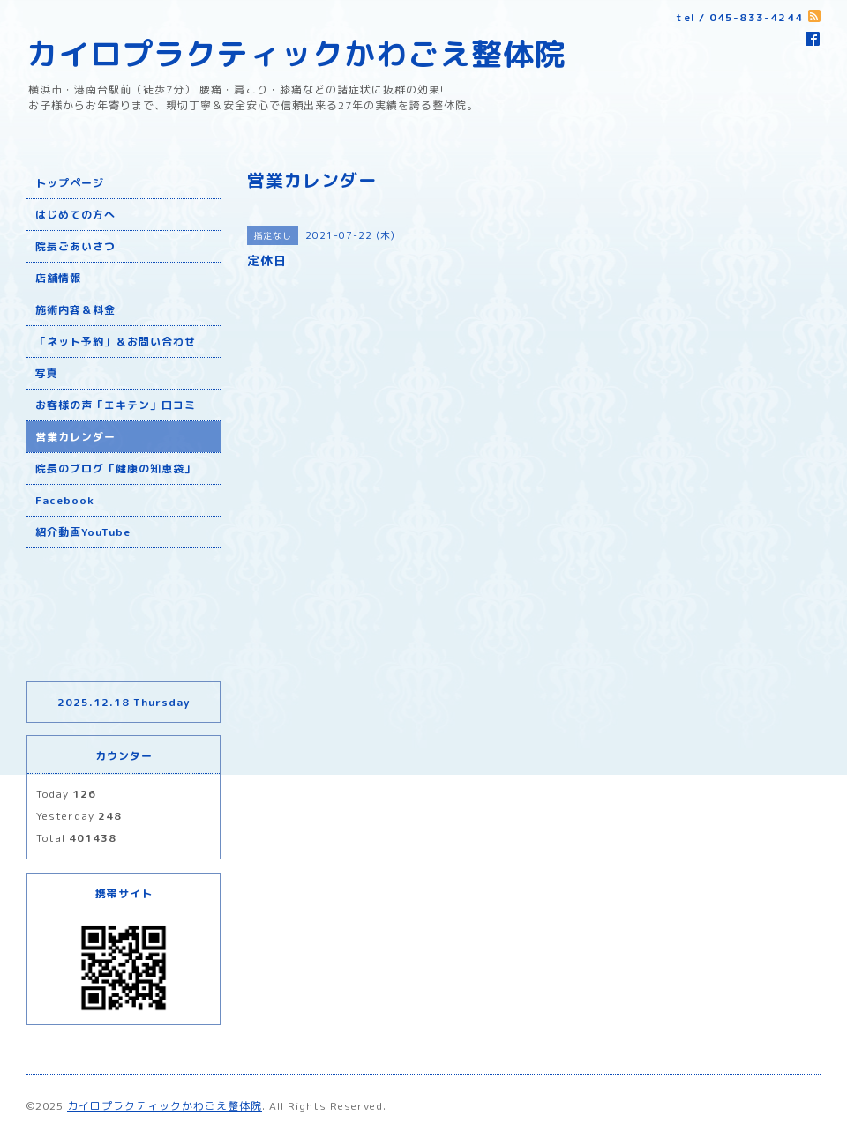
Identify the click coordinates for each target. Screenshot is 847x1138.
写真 (46, 373)
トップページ (69, 182)
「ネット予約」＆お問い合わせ (115, 341)
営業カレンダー (75, 436)
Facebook (64, 500)
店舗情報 (58, 278)
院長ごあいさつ (75, 246)
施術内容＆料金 (75, 309)
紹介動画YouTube (83, 531)
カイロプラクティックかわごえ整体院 (296, 53)
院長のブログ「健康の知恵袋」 (115, 468)
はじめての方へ (75, 214)
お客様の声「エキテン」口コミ (115, 405)
